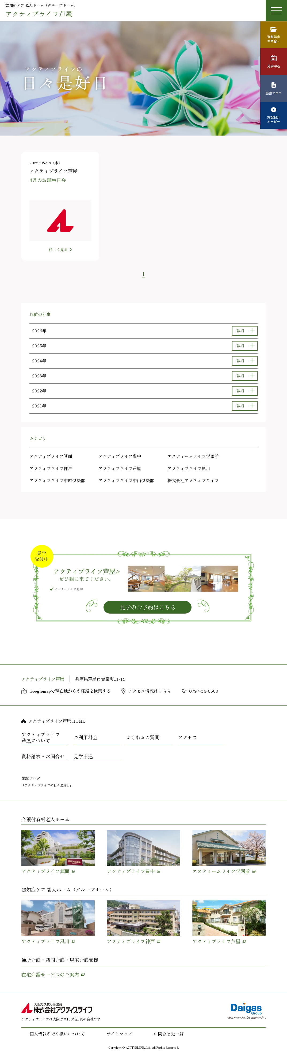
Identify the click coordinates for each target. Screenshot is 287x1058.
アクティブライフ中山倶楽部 (126, 480)
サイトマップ (119, 1033)
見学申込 (83, 756)
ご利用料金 (86, 737)
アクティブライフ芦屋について (40, 737)
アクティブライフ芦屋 (119, 468)
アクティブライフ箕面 (50, 456)
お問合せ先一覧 (168, 1033)
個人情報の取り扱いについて (57, 1033)
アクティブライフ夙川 (188, 468)
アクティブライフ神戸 (50, 468)
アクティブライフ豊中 (119, 456)
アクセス (187, 737)
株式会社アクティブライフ (193, 480)
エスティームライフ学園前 (193, 456)
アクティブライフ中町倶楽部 (57, 480)
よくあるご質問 (142, 737)
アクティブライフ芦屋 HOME (56, 721)
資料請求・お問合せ (43, 756)
